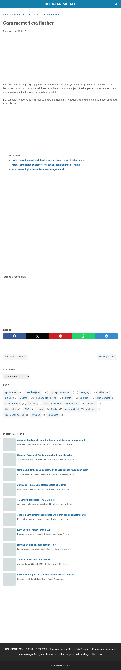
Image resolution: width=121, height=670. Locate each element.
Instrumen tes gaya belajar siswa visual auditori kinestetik (46, 574)
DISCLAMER (42, 649)
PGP (27, 409)
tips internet (11, 392)
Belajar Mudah (61, 4)
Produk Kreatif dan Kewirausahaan (61, 403)
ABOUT (29, 649)
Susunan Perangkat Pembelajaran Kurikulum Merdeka (44, 455)
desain (31, 403)
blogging (85, 392)
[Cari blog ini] (116, 4)
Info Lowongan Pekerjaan (31, 654)
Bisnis (54, 409)
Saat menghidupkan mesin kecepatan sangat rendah (38, 169)
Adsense (91, 403)
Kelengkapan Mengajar (103, 649)
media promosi (12, 403)
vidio (101, 392)
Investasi (36, 415)
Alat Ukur (90, 409)
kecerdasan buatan (14, 415)
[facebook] (14, 336)
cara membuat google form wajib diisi (36, 500)
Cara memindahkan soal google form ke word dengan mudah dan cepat (52, 470)
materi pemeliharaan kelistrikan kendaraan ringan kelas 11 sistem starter (48, 160)
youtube (84, 398)
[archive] (16, 376)
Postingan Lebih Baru (15, 356)
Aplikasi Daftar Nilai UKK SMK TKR (34, 559)
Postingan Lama (107, 356)
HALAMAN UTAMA (14, 649)
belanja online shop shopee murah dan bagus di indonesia (74, 654)
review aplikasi (71, 409)
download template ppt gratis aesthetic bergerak (41, 485)
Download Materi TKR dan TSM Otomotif (70, 649)
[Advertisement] (60, 59)
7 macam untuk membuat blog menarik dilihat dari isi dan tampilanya (51, 515)
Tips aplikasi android (60, 392)
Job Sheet (53, 415)
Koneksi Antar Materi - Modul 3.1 (33, 530)
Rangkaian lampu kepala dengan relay (36, 544)
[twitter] (37, 336)
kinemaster (10, 409)
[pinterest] (60, 336)
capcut (40, 409)
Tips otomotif (103, 398)
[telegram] (106, 336)
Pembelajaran (33, 392)
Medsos (23, 398)
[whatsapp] (83, 336)
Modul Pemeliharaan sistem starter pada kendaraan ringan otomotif (46, 165)
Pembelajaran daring (46, 398)
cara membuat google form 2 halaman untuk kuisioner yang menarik (51, 440)
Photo (68, 398)
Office (8, 398)
